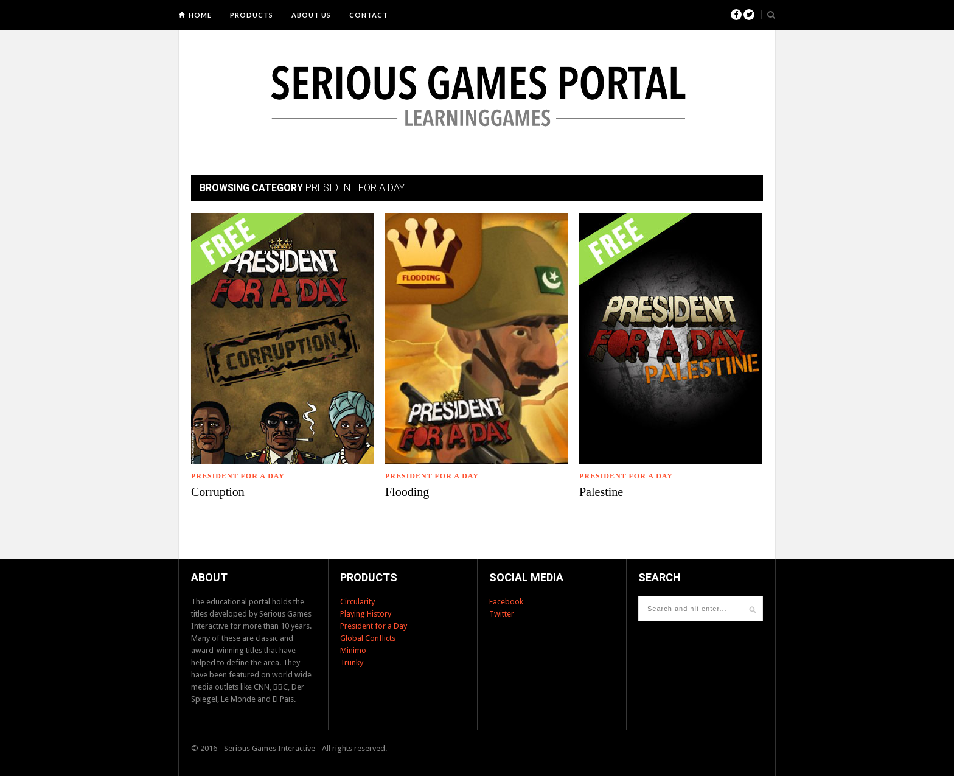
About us (311, 15)
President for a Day (238, 476)
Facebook (506, 601)
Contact (368, 15)
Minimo (353, 650)
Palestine (601, 491)
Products (251, 15)
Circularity (357, 601)
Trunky (351, 662)
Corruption (218, 491)
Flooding (407, 491)
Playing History (365, 613)
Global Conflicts (367, 638)
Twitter (501, 613)
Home (200, 15)
